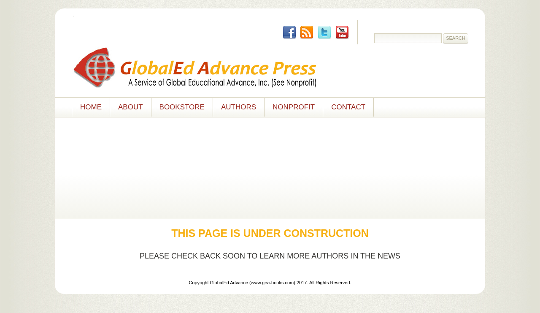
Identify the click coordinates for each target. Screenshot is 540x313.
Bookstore (182, 107)
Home (91, 107)
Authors (238, 107)
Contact (348, 107)
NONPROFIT (294, 107)
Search (455, 38)
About (130, 107)
